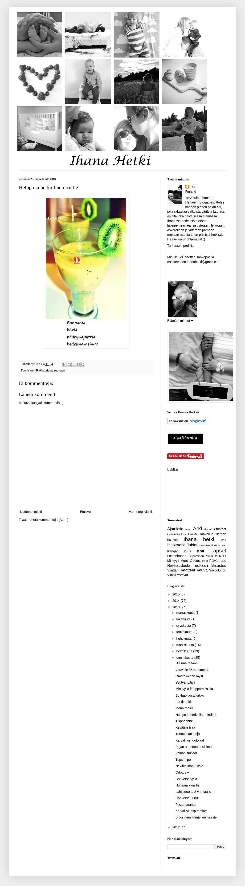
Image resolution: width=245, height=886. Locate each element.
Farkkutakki (184, 702)
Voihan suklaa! (186, 753)
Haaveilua (206, 534)
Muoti (184, 561)
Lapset (218, 551)
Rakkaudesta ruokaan (50, 370)
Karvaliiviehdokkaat (190, 740)
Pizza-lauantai (186, 804)
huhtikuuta (184, 638)
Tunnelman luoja (188, 734)
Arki (197, 528)
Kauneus (204, 545)
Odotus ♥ (182, 772)
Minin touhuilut (216, 556)
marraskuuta (186, 613)
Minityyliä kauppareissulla (194, 689)
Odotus (195, 561)
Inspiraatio (176, 545)
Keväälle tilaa (185, 727)
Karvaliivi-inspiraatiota (192, 811)
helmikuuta (184, 651)
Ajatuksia (175, 529)
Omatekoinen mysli (190, 676)
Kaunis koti (219, 545)
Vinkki (171, 575)
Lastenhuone (176, 556)
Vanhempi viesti (140, 512)
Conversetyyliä (186, 779)
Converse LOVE (187, 798)
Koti (200, 551)
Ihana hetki (199, 539)
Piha (205, 561)
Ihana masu (184, 708)
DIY (184, 534)
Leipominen (196, 556)
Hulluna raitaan (187, 663)
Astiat (208, 529)
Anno (188, 529)
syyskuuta (184, 625)
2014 (176, 601)
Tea (193, 187)
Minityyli (173, 561)
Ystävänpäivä (185, 682)
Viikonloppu (217, 570)
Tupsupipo (183, 760)
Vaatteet (188, 570)
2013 (176, 607)
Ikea (223, 540)
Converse (173, 534)
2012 (176, 827)
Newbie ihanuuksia (189, 766)
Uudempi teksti (31, 512)
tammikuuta (185, 657)
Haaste (192, 534)
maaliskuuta (185, 645)
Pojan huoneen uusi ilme (194, 747)
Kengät (172, 551)
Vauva (202, 570)
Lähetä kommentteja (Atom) (48, 520)
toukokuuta (184, 632)
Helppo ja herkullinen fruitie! (196, 715)
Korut (187, 551)
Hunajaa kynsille (188, 785)
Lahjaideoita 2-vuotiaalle (193, 792)
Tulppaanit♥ (184, 721)
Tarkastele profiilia (180, 245)
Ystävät (182, 575)
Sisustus (218, 565)
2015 (176, 594)
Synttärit (173, 570)
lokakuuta (183, 619)
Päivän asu (217, 561)
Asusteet (219, 529)
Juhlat (192, 545)
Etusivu (85, 512)
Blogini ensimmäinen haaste (196, 817)
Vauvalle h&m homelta (192, 670)
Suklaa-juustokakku (190, 695)
